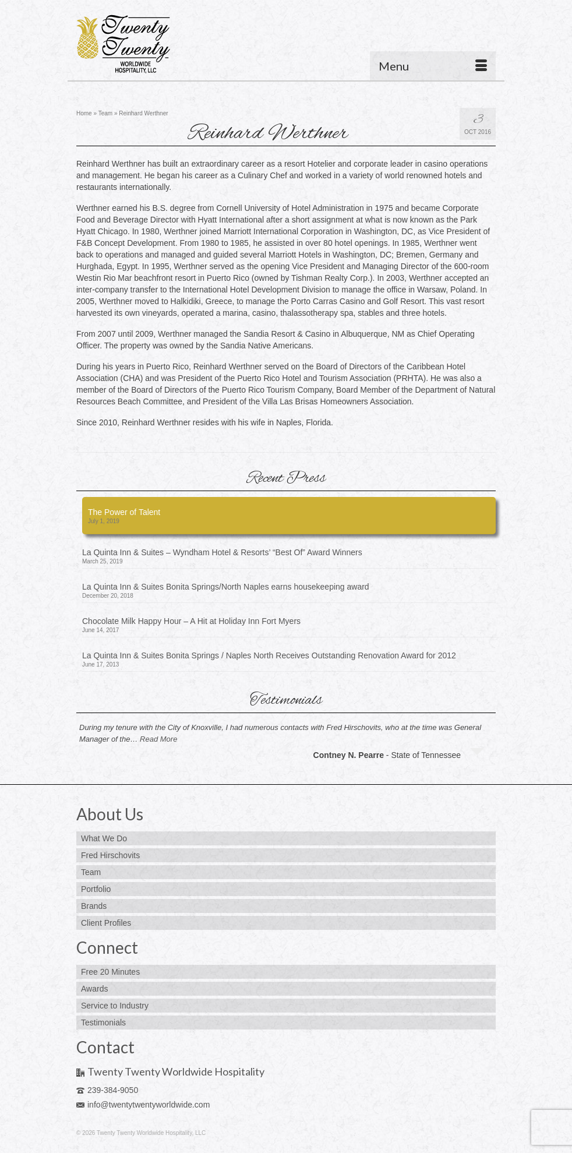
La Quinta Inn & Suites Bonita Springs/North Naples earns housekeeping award (225, 586)
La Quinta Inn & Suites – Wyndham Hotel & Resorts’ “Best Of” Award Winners (222, 552)
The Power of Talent (124, 512)
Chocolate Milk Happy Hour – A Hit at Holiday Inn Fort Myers (191, 621)
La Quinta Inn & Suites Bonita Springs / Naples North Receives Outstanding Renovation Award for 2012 (269, 655)
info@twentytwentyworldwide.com (143, 1104)
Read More (158, 739)
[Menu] (433, 65)
